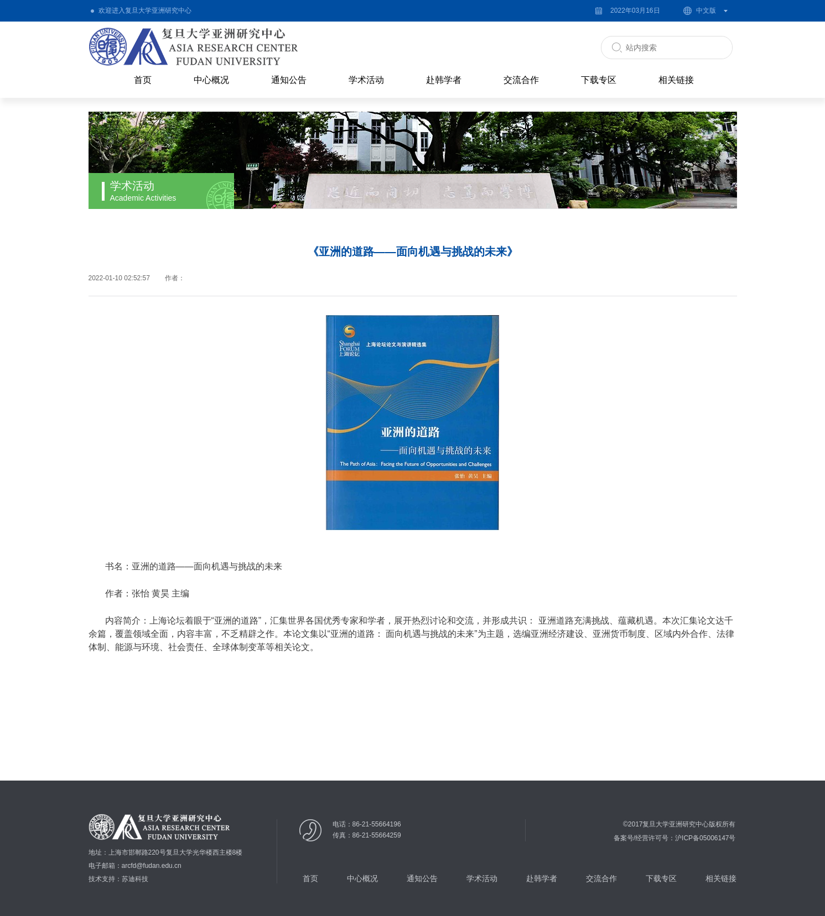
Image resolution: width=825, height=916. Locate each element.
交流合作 (521, 80)
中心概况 (211, 80)
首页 (143, 80)
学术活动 (366, 80)
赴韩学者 (443, 80)
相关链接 (676, 80)
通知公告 (289, 80)
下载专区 (598, 80)
